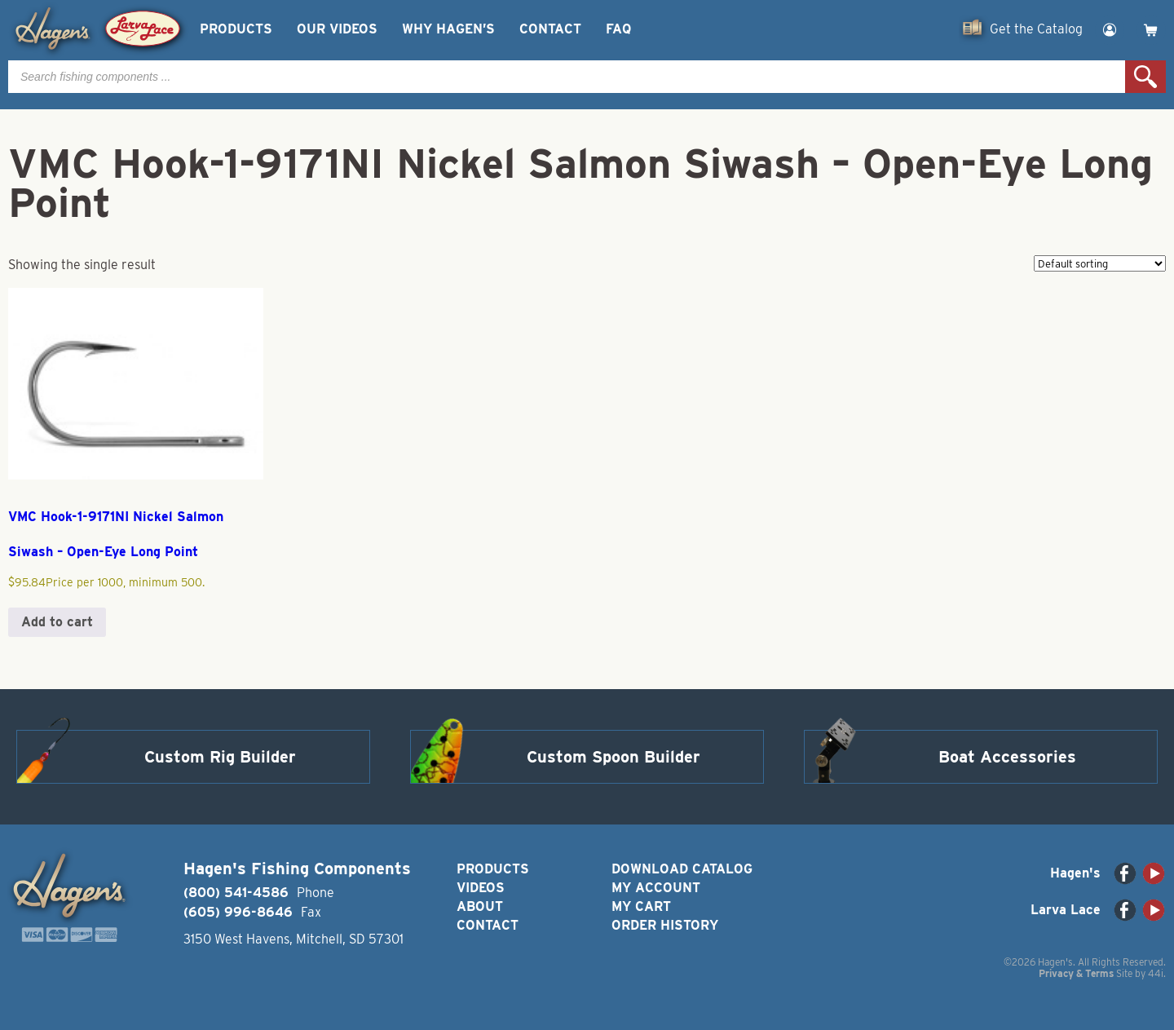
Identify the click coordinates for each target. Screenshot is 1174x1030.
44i (1155, 973)
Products (236, 29)
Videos (481, 887)
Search (1145, 76)
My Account (655, 887)
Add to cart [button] (57, 622)
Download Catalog (682, 869)
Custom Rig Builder (220, 757)
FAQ (618, 29)
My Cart (641, 906)
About (480, 906)
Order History (664, 925)
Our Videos (337, 29)
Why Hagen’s (448, 29)
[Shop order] (1100, 263)
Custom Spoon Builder (613, 757)
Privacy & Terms (1076, 973)
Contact (550, 29)
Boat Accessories (1007, 757)
